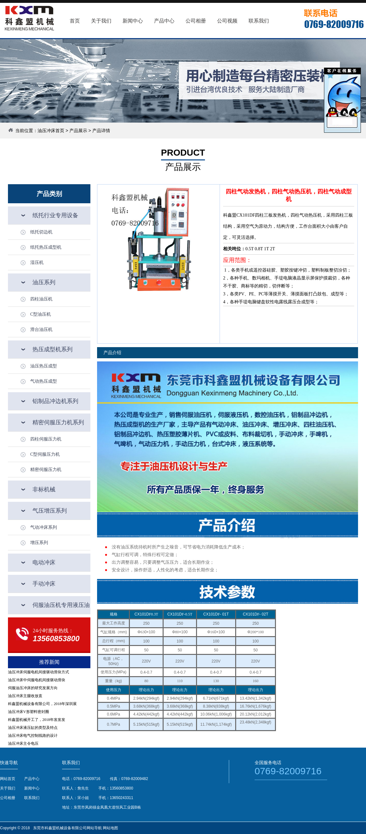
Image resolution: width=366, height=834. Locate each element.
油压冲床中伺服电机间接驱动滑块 (36, 680)
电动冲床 (43, 562)
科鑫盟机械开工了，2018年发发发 (36, 719)
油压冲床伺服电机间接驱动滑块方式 (38, 672)
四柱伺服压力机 (45, 439)
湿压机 (37, 262)
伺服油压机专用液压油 (61, 605)
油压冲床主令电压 (23, 743)
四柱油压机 (41, 299)
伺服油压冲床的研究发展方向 (33, 688)
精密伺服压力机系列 (58, 422)
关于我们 (7, 788)
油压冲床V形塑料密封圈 (28, 712)
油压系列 (43, 282)
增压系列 (39, 542)
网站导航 (94, 828)
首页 (75, 21)
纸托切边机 (41, 232)
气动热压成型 (43, 381)
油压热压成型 (43, 366)
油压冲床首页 (51, 130)
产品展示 (78, 130)
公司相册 (7, 798)
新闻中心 (31, 788)
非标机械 (43, 489)
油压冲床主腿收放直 (25, 696)
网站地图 (110, 828)
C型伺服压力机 (45, 454)
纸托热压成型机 (45, 247)
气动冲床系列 (43, 527)
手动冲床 (43, 584)
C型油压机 (40, 314)
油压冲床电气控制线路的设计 (33, 735)
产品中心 (31, 779)
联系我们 (31, 798)
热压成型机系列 (52, 349)
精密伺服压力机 (45, 469)
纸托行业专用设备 (55, 215)
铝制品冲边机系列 (55, 401)
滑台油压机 (41, 329)
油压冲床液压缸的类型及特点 (33, 727)
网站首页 (7, 779)
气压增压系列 (49, 511)
